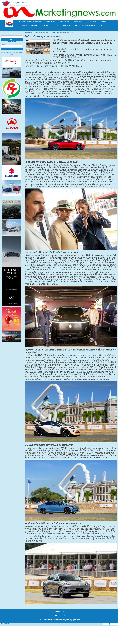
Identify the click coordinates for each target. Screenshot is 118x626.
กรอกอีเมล (3, 44)
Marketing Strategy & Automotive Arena (33, 33)
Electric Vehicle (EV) (46, 33)
